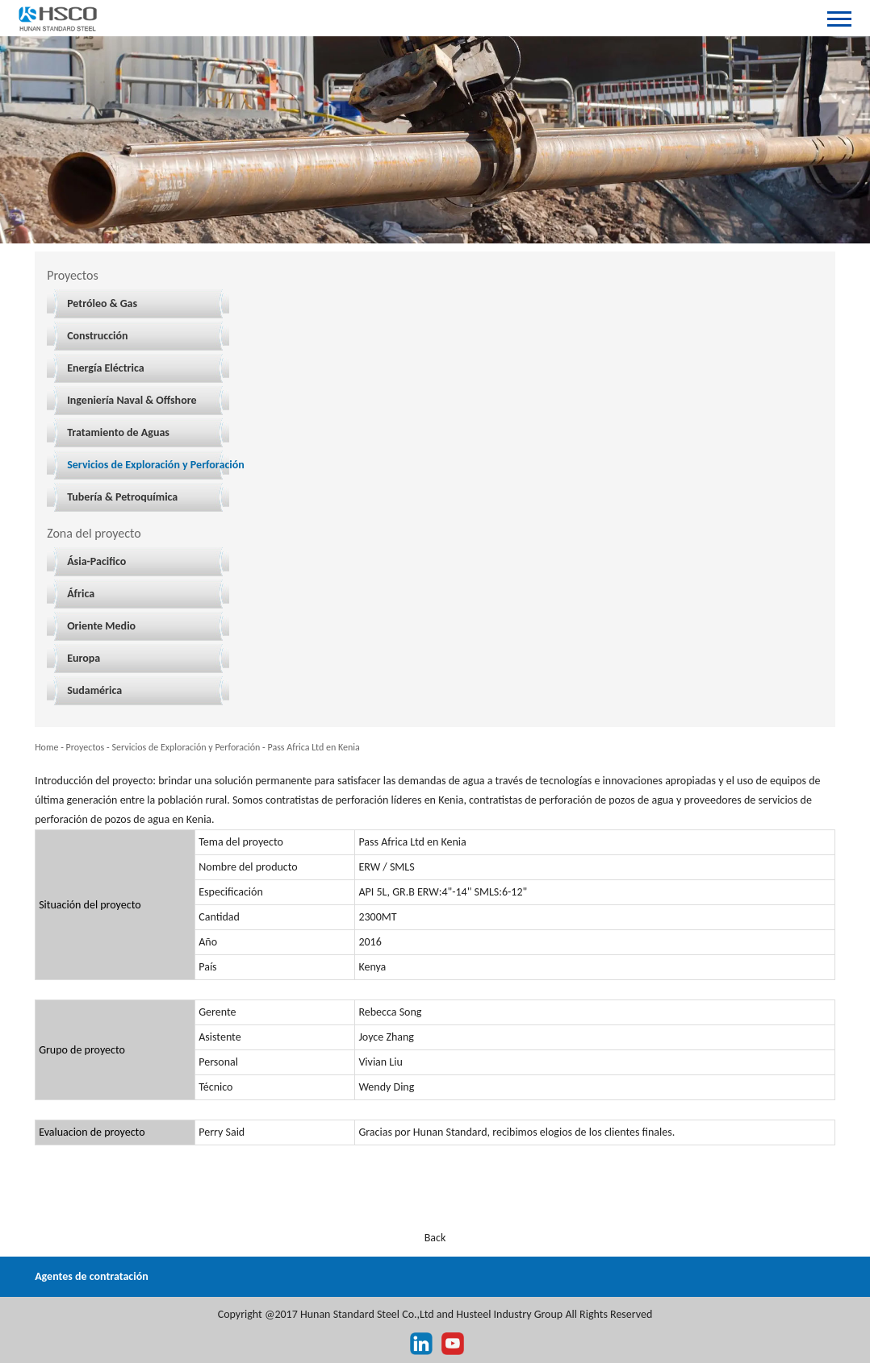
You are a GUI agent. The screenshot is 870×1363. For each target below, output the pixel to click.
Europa (83, 658)
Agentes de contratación (91, 1276)
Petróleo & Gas (102, 303)
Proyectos (85, 747)
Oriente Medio (101, 626)
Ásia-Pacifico (96, 561)
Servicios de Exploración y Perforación (156, 465)
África (80, 593)
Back (435, 1238)
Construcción (97, 336)
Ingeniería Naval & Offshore (131, 400)
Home (46, 747)
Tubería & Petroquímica (122, 497)
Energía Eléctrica (105, 368)
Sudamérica (94, 690)
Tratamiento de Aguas (118, 432)
